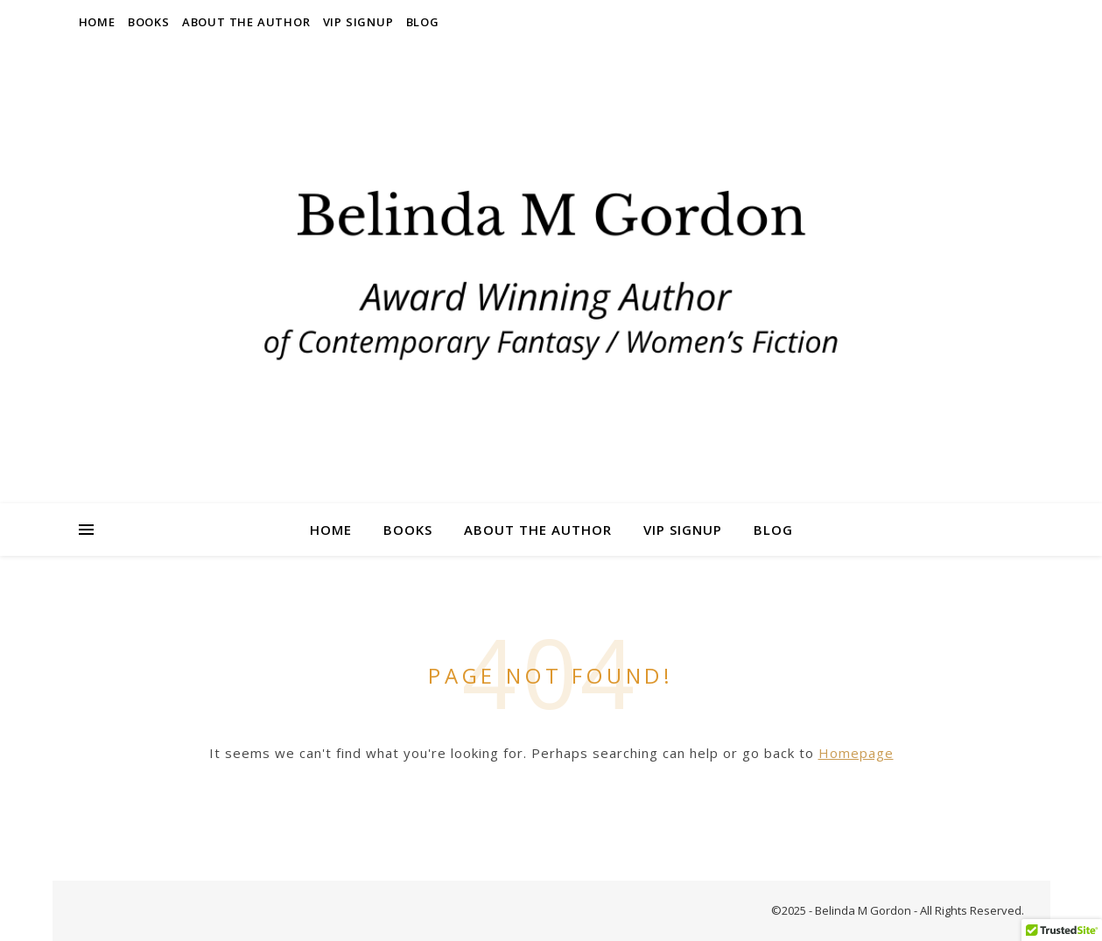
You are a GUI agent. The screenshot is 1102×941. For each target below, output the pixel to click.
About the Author (246, 22)
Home (97, 22)
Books (149, 22)
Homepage (856, 753)
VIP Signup (358, 22)
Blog (422, 22)
